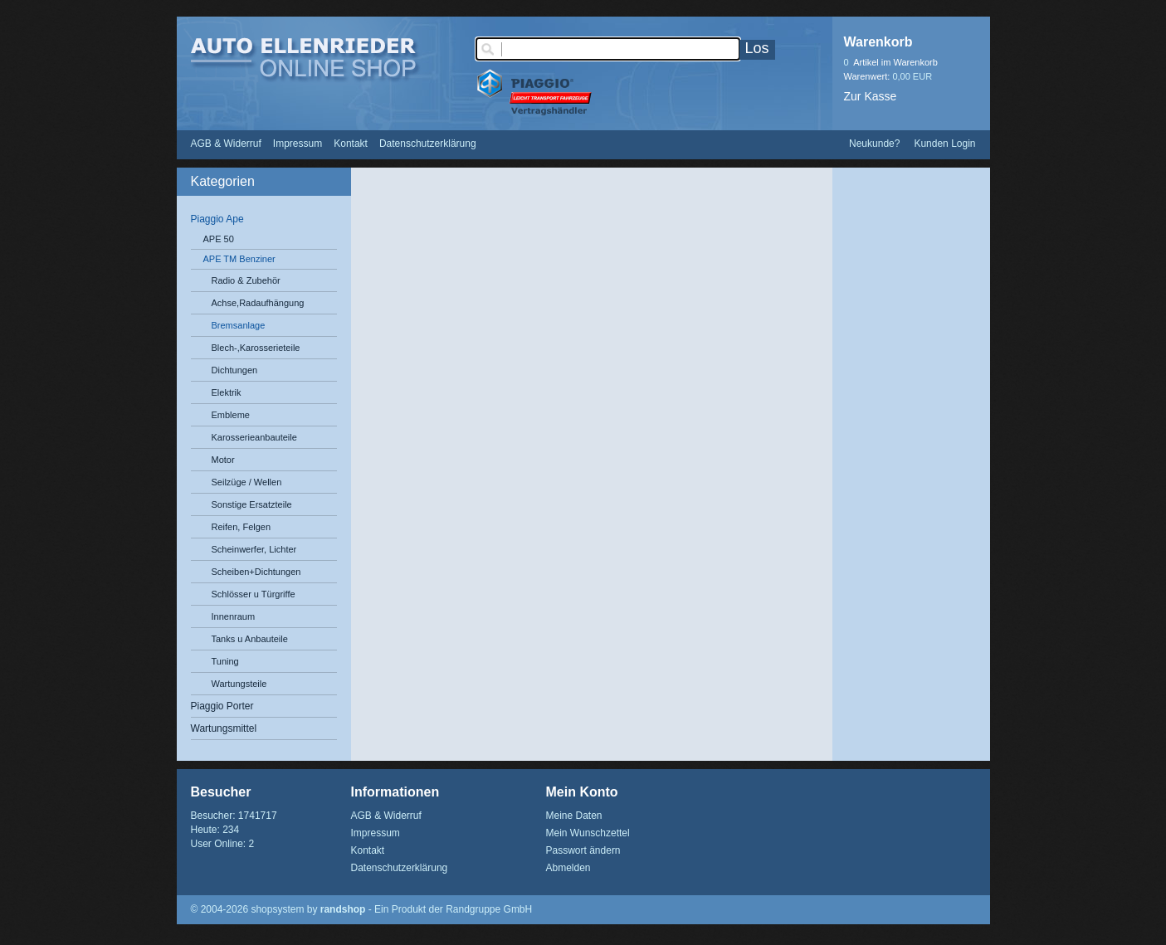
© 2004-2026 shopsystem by (278, 909)
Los (757, 48)
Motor (223, 460)
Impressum (297, 143)
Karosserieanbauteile (254, 437)
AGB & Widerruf (226, 143)
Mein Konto (582, 792)
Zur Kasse (870, 96)
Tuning (225, 661)
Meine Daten (574, 815)
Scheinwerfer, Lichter (254, 549)
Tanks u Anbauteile (250, 639)
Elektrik (226, 392)
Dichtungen (235, 370)
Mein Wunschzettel (588, 833)
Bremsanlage (239, 325)
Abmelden (568, 868)
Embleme (231, 415)
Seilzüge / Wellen (247, 482)
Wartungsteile (239, 684)
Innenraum (234, 616)
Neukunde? (874, 143)
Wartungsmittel (224, 728)
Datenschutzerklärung (427, 143)
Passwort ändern (583, 850)
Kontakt (351, 143)
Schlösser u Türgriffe (253, 594)
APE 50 (218, 239)
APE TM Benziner (239, 259)
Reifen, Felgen (241, 527)
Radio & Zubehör (246, 280)
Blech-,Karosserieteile (256, 348)
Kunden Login (944, 143)
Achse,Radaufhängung (258, 303)
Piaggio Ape (217, 219)
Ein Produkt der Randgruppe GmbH (453, 909)
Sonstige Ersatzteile (252, 504)
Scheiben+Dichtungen (256, 572)
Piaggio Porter (222, 706)
